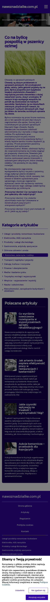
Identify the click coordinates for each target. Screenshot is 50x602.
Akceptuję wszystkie (37, 597)
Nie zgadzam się (38, 590)
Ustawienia (19, 590)
